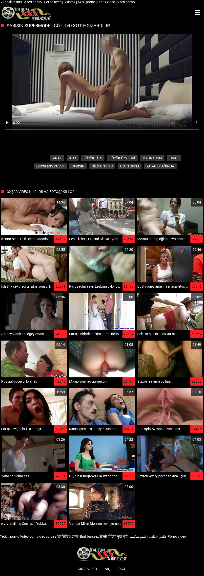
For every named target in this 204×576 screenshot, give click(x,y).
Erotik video (106, 2)
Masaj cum (152, 158)
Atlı (72, 158)
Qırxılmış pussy (50, 166)
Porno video (177, 536)
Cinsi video (87, 569)
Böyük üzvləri (122, 158)
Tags (122, 569)
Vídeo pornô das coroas (38, 536)
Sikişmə (70, 2)
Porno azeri (53, 2)
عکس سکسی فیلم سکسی (147, 536)
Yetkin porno (9, 536)
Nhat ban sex (89, 536)
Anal (57, 158)
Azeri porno (33, 2)
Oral (173, 158)
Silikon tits (102, 166)
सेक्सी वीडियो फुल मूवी (114, 536)
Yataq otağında (160, 166)
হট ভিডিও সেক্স (67, 536)
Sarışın (78, 166)
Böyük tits (92, 158)
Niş (107, 569)
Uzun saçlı (129, 166)
